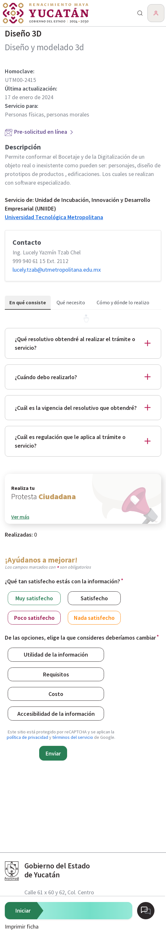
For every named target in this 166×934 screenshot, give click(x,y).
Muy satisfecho (34, 598)
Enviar (53, 753)
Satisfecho (94, 598)
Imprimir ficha (22, 926)
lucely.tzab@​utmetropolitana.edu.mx (57, 269)
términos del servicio (72, 737)
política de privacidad (27, 737)
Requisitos (56, 674)
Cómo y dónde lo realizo (123, 302)
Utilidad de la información (56, 654)
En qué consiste (27, 302)
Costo (55, 694)
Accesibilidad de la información (56, 713)
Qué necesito (71, 302)
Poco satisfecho (34, 617)
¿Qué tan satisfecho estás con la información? (62, 581)
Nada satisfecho (94, 617)
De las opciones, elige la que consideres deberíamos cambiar (80, 637)
